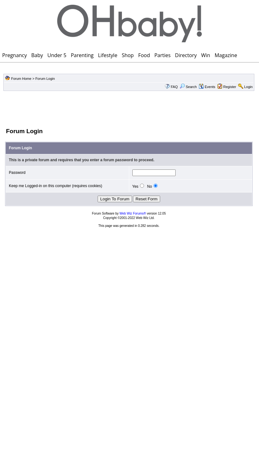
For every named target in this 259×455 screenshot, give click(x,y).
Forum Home (21, 78)
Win (205, 55)
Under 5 (56, 55)
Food (144, 55)
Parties (162, 55)
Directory (186, 55)
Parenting (82, 55)
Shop (128, 55)
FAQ (174, 87)
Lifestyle (107, 55)
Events (207, 87)
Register (229, 87)
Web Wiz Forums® (132, 213)
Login (248, 87)
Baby (37, 55)
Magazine (225, 55)
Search (188, 87)
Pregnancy (14, 55)
